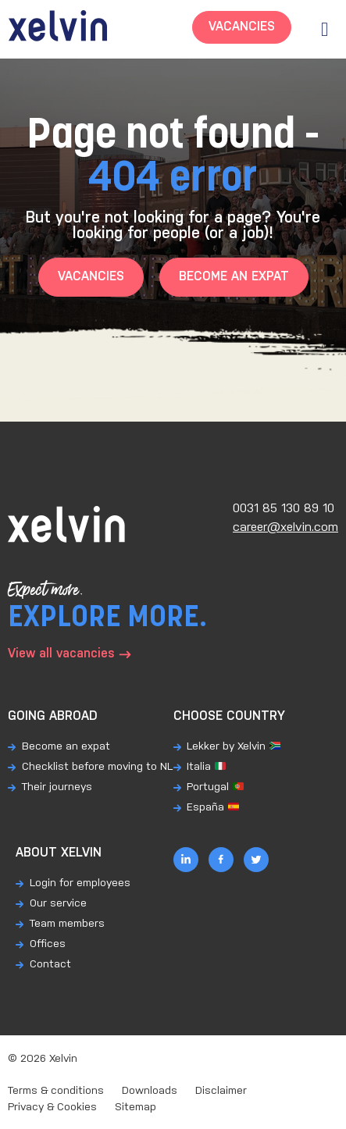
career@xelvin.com (285, 527)
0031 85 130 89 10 (283, 509)
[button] (324, 29)
